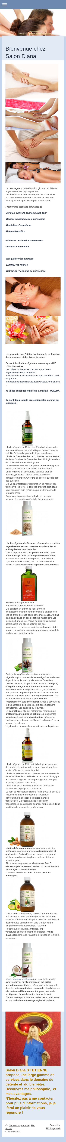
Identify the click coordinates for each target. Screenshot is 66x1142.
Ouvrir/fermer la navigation (33, 4)
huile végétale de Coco (19, 979)
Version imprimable (17, 1125)
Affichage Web (53, 1128)
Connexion (55, 1125)
